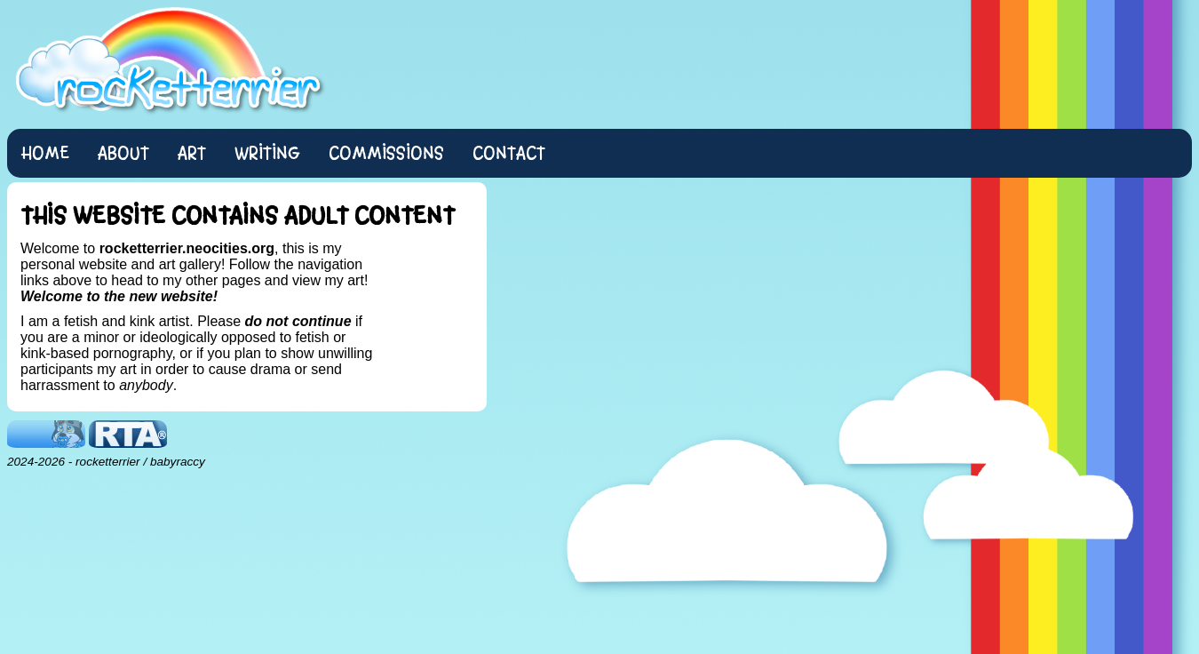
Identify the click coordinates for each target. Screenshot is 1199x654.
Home (45, 153)
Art (192, 153)
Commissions (386, 153)
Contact (508, 153)
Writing (267, 153)
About (123, 153)
